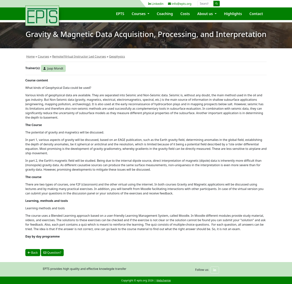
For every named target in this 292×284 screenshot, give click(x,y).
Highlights (233, 15)
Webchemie (163, 280)
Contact (256, 15)
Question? (52, 253)
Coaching (165, 15)
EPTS (120, 15)
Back (33, 253)
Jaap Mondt (53, 68)
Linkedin (156, 4)
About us (205, 15)
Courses (139, 15)
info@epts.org (179, 4)
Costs (185, 15)
